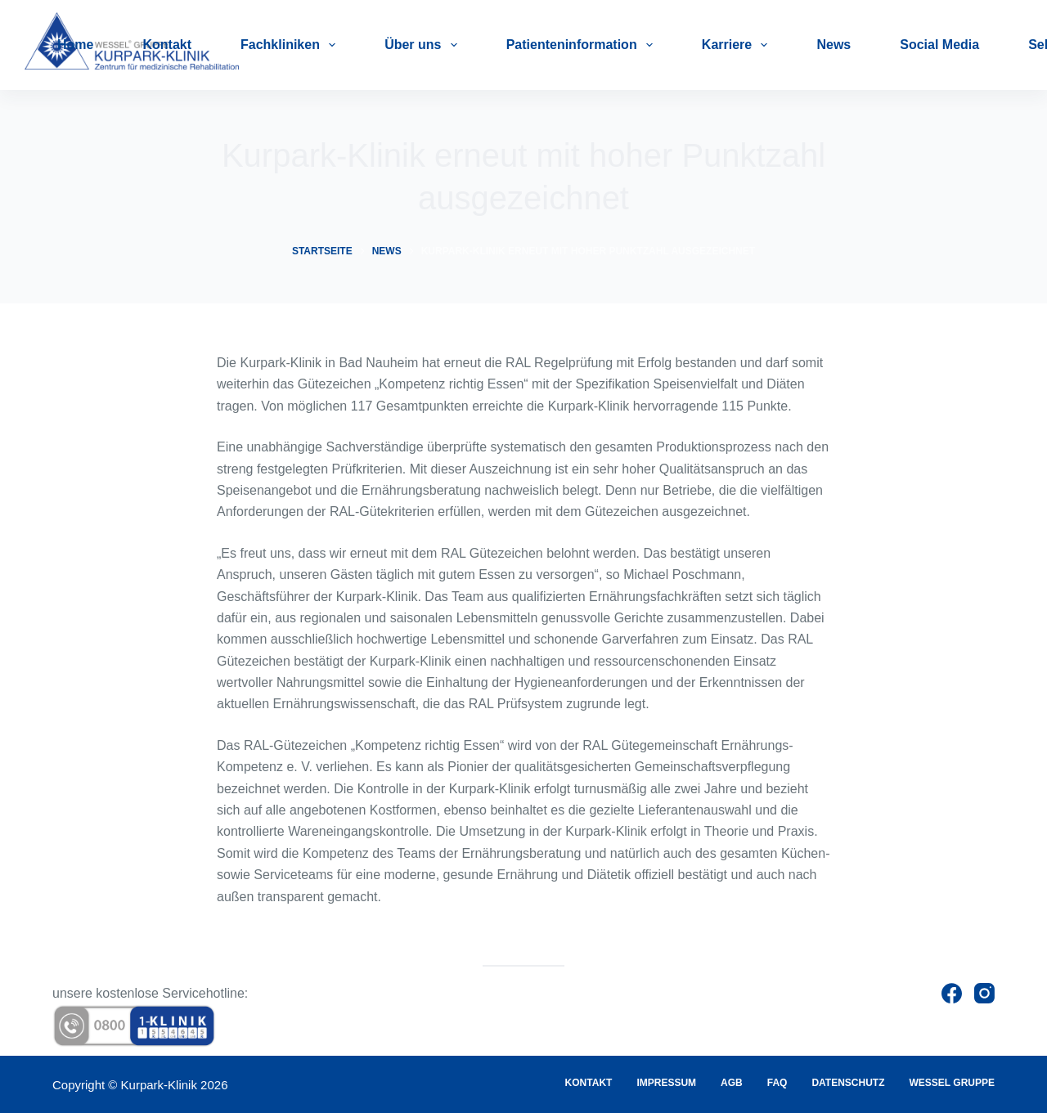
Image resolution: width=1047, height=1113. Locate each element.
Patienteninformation (582, 45)
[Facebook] (951, 993)
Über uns (424, 45)
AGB (732, 1082)
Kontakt (166, 45)
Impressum (666, 1082)
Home (75, 45)
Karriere (738, 45)
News (833, 45)
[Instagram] (984, 993)
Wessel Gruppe (952, 1082)
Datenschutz (847, 1082)
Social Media (939, 45)
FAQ (777, 1082)
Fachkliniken (291, 45)
